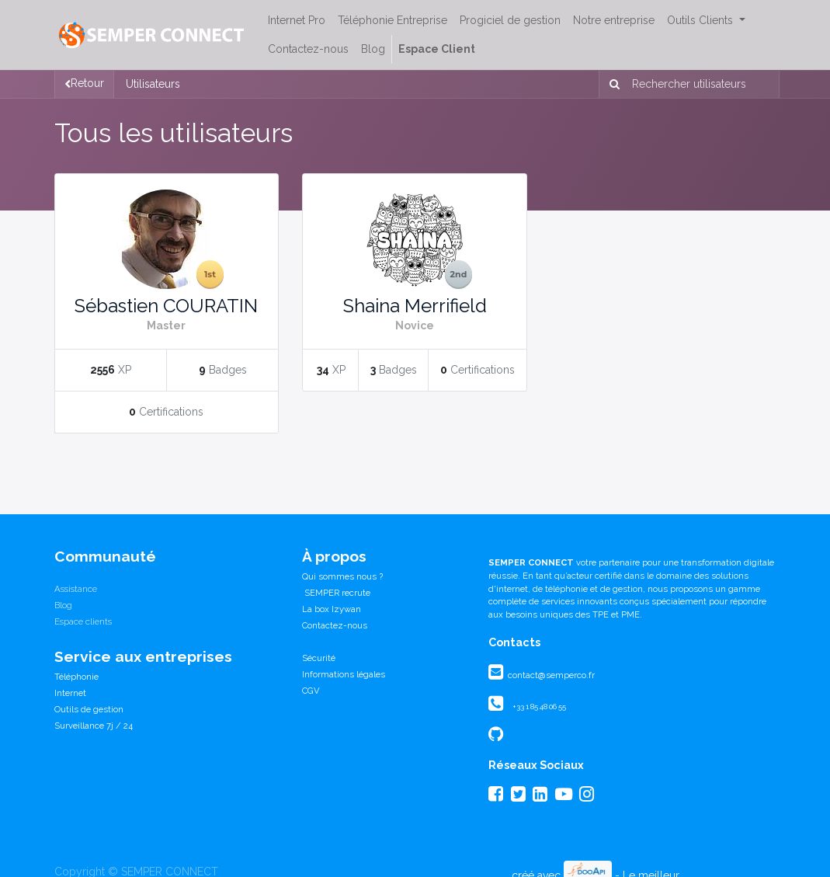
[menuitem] (297, 20)
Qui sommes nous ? (342, 576)
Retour (84, 83)
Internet (70, 692)
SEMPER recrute (336, 592)
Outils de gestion (88, 709)
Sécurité (318, 658)
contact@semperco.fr (550, 675)
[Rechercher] (611, 84)
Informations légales (343, 674)
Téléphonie (76, 676)
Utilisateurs (153, 84)
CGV (311, 690)
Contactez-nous (334, 625)
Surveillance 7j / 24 (93, 725)
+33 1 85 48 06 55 (539, 706)
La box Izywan (331, 609)
